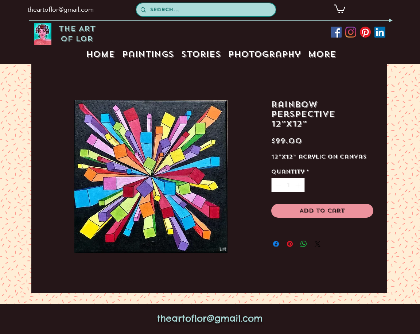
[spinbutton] (288, 185)
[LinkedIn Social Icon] (379, 32)
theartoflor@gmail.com (60, 9)
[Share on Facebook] (276, 244)
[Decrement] (277, 185)
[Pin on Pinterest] (289, 244)
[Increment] (299, 185)
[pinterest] (365, 32)
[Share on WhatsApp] (303, 244)
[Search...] (205, 9)
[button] (339, 8)
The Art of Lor (77, 34)
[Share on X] (317, 244)
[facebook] (336, 32)
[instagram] (350, 32)
